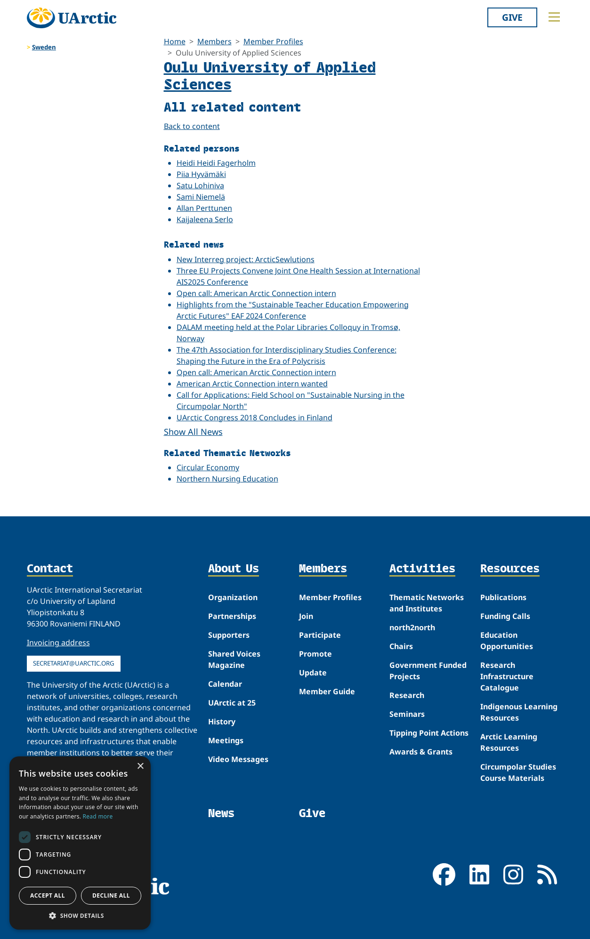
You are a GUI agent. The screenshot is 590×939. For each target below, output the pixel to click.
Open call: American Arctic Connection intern (256, 293)
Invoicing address (58, 642)
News (221, 813)
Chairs (401, 646)
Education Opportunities (506, 640)
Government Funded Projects (428, 671)
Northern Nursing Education (227, 479)
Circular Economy (208, 467)
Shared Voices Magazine (234, 659)
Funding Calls (505, 616)
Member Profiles (273, 41)
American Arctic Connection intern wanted (252, 383)
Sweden (44, 47)
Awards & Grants (421, 751)
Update (313, 672)
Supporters (229, 635)
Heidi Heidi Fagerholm (216, 163)
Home (175, 41)
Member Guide (327, 691)
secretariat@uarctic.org (73, 663)
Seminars (407, 714)
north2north (412, 627)
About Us (233, 569)
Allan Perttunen (204, 208)
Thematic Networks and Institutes (426, 603)
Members (214, 41)
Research (406, 695)
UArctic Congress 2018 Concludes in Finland (254, 417)
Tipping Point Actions (429, 733)
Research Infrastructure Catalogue (506, 676)
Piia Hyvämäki (201, 174)
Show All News (193, 431)
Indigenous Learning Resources (519, 712)
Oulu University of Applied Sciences (270, 75)
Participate (320, 635)
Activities (422, 569)
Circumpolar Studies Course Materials (518, 772)
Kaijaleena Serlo (205, 219)
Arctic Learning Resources (508, 742)
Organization (233, 597)
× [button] (140, 766)
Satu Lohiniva (200, 185)
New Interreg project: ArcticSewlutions (246, 259)
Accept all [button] (47, 895)
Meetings (225, 740)
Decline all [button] (111, 895)
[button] (80, 915)
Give (512, 17)
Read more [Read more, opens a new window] (98, 816)
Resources (510, 569)
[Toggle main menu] (554, 17)
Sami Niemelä (201, 197)
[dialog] (80, 843)
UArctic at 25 (232, 703)
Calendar (225, 684)
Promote (315, 654)
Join (306, 616)
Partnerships (232, 616)
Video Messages (238, 759)
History (221, 721)
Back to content (192, 126)
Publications (503, 597)
